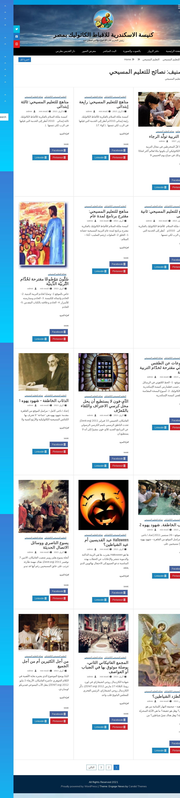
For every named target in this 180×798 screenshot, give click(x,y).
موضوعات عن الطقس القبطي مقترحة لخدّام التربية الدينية (150, 367)
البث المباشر (96, 51)
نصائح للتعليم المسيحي (151, 131)
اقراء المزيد (170, 163)
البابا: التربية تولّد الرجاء (155, 137)
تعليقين (168, 731)
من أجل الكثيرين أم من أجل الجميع (32, 663)
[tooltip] (3, 29)
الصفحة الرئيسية (161, 51)
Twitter (146, 180)
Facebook (165, 180)
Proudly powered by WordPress (65, 786)
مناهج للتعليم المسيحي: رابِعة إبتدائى (90, 104)
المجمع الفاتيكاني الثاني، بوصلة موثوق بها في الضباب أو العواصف (91, 667)
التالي (78, 767)
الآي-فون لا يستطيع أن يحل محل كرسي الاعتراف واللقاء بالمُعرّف (91, 406)
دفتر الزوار (139, 51)
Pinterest (165, 187)
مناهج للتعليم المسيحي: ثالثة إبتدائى (31, 104)
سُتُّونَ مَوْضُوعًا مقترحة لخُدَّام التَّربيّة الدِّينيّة (31, 281)
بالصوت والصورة (118, 51)
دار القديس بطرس (52, 51)
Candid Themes (124, 786)
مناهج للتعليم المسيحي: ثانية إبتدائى (151, 213)
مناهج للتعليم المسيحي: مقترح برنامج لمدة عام (95, 213)
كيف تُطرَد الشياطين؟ (157, 696)
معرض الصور (75, 51)
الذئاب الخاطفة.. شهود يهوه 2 (150, 525)
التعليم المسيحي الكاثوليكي (102, 97)
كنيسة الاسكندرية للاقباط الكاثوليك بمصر (90, 34)
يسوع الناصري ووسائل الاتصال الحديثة (36, 545)
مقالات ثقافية (167, 131)
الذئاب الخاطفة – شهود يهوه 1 (30, 401)
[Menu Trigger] (166, 6)
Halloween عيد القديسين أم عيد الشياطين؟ (93, 542)
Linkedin (147, 187)
